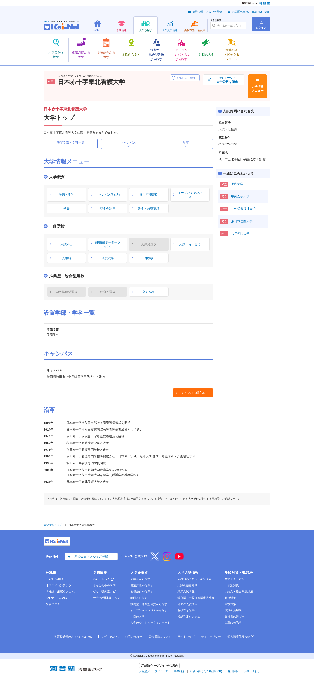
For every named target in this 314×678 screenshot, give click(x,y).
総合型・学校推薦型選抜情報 (195, 597)
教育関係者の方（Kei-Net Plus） (251, 11)
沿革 (186, 142)
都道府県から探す (141, 585)
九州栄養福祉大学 (243, 209)
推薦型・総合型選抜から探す (148, 604)
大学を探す (139, 572)
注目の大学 (137, 616)
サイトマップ (186, 636)
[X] (154, 559)
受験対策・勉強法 (239, 572)
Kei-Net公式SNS (135, 556)
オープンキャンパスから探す (148, 610)
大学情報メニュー (257, 88)
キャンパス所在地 (193, 392)
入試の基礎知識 (187, 585)
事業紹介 (179, 671)
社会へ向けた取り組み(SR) (206, 671)
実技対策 (230, 604)
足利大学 (237, 184)
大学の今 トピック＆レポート (150, 622)
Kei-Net (52, 556)
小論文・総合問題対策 (239, 591)
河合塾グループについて (153, 671)
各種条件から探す (141, 591)
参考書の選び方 (234, 616)
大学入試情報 (187, 572)
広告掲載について (159, 636)
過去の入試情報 (187, 604)
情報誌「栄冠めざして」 (61, 591)
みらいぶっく (101, 579)
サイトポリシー (211, 636)
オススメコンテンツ (58, 585)
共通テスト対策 (234, 579)
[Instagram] (167, 559)
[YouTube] (179, 559)
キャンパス (128, 142)
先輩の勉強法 (233, 622)
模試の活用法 (233, 610)
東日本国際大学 (242, 221)
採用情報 (233, 671)
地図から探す (138, 597)
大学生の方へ (110, 636)
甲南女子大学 (240, 196)
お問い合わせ (133, 636)
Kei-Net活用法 (55, 579)
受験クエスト (54, 604)
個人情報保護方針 (238, 636)
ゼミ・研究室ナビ (104, 591)
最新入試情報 (186, 591)
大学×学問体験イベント (108, 597)
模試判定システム (188, 616)
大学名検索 (215, 20)
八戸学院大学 (240, 233)
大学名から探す (140, 579)
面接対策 (230, 597)
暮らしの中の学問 (104, 585)
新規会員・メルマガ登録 (207, 11)
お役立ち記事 (186, 610)
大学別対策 (232, 585)
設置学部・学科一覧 (70, 142)
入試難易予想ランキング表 (194, 579)
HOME (51, 572)
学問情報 (100, 572)
